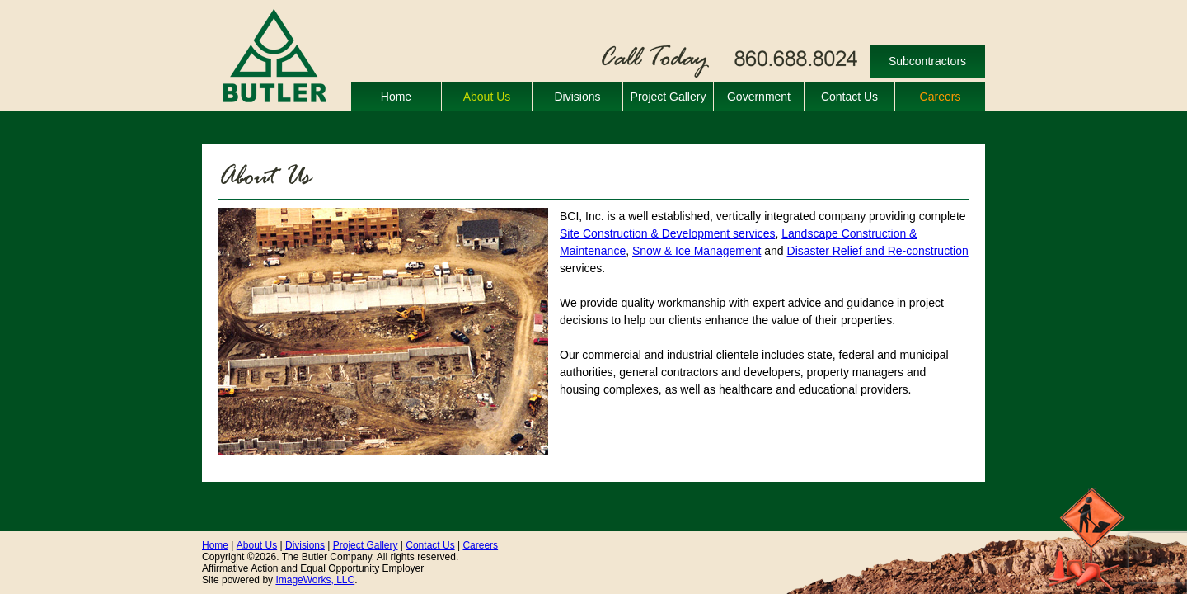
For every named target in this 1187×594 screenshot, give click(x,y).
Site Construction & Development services (667, 233)
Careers (940, 96)
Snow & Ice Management (696, 250)
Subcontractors (927, 61)
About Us (487, 96)
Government (759, 96)
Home (396, 96)
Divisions (577, 96)
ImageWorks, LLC (314, 580)
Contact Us (849, 96)
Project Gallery (668, 96)
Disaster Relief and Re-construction (878, 250)
